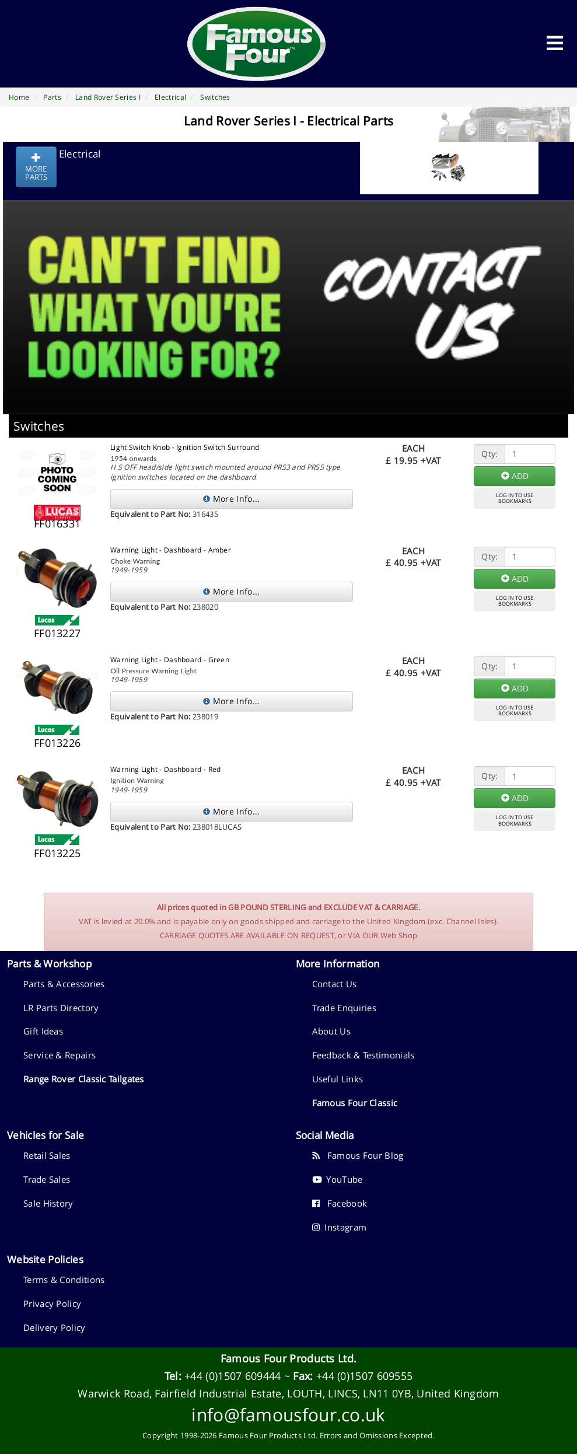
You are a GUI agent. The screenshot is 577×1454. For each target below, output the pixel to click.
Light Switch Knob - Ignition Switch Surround (184, 447)
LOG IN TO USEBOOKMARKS (514, 498)
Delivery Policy (54, 1327)
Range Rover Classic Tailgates (83, 1079)
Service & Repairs (59, 1055)
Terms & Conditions (63, 1279)
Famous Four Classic (355, 1103)
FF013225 (57, 853)
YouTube (337, 1179)
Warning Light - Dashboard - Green (169, 660)
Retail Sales (47, 1155)
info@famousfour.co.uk (288, 1415)
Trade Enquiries (344, 1007)
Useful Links (337, 1079)
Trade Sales (46, 1179)
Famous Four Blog (358, 1155)
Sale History (48, 1203)
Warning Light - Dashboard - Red (165, 769)
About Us (331, 1031)
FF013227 (57, 633)
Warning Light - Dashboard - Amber (170, 550)
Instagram (339, 1227)
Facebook (340, 1203)
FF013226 (57, 743)
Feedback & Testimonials (363, 1055)
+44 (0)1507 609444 (232, 1376)
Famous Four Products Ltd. (289, 1358)
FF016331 (57, 523)
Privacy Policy (52, 1303)
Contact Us (334, 984)
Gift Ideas (43, 1031)
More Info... (231, 498)
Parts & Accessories (64, 984)
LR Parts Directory (61, 1007)
